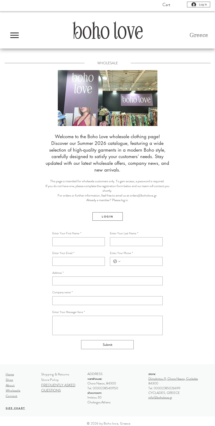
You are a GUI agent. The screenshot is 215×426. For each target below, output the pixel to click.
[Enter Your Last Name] (135, 241)
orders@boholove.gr (143, 195)
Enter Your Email (63, 253)
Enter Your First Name (66, 233)
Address (58, 273)
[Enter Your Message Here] (107, 325)
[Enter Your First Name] (77, 241)
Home (10, 374)
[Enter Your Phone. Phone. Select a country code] (117, 261)
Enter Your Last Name (124, 233)
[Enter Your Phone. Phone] (140, 261)
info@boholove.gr (160, 397)
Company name (62, 292)
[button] (174, 4)
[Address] (106, 281)
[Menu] (14, 35)
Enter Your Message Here (68, 312)
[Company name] (106, 300)
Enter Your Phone (121, 253)
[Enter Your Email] (77, 261)
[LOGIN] (107, 216)
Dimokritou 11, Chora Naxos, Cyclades (173, 378)
